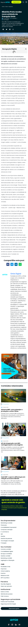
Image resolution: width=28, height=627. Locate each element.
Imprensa (11, 6)
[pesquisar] (23, 2)
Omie (6, 6)
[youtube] (19, 625)
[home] (5, 2)
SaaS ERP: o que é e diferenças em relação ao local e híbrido (13, 478)
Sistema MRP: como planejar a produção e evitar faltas (11, 410)
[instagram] (12, 625)
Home (3, 6)
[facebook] (9, 625)
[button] (3, 29)
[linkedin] (16, 625)
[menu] (26, 2)
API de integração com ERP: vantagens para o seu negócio (12, 444)
